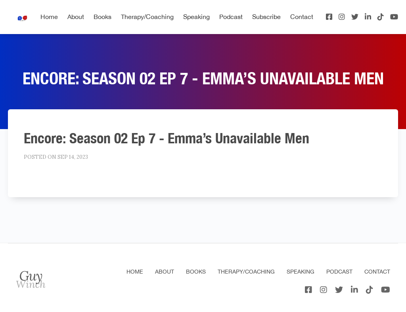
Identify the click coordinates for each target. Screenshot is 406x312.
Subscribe (266, 16)
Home (49, 16)
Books (102, 16)
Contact (301, 16)
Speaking (196, 16)
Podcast (231, 16)
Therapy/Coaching (147, 16)
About (75, 16)
